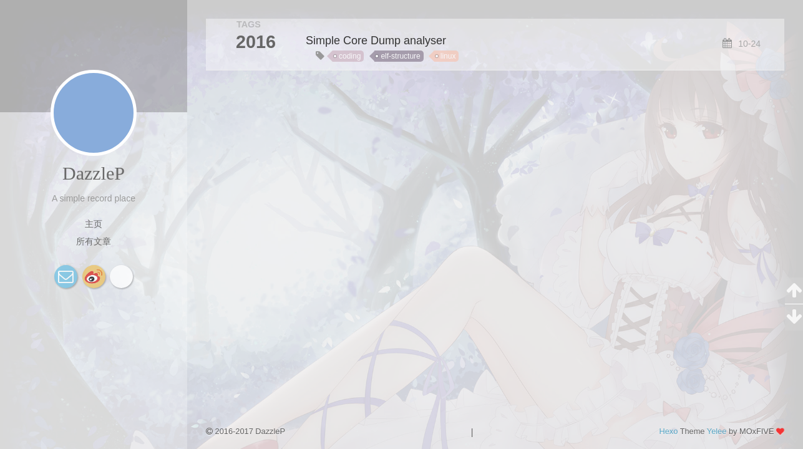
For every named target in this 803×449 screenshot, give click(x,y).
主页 (93, 224)
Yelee (717, 431)
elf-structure (400, 56)
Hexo (668, 431)
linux (448, 56)
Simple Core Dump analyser (376, 40)
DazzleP (93, 173)
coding (350, 56)
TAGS (248, 24)
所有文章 (93, 241)
